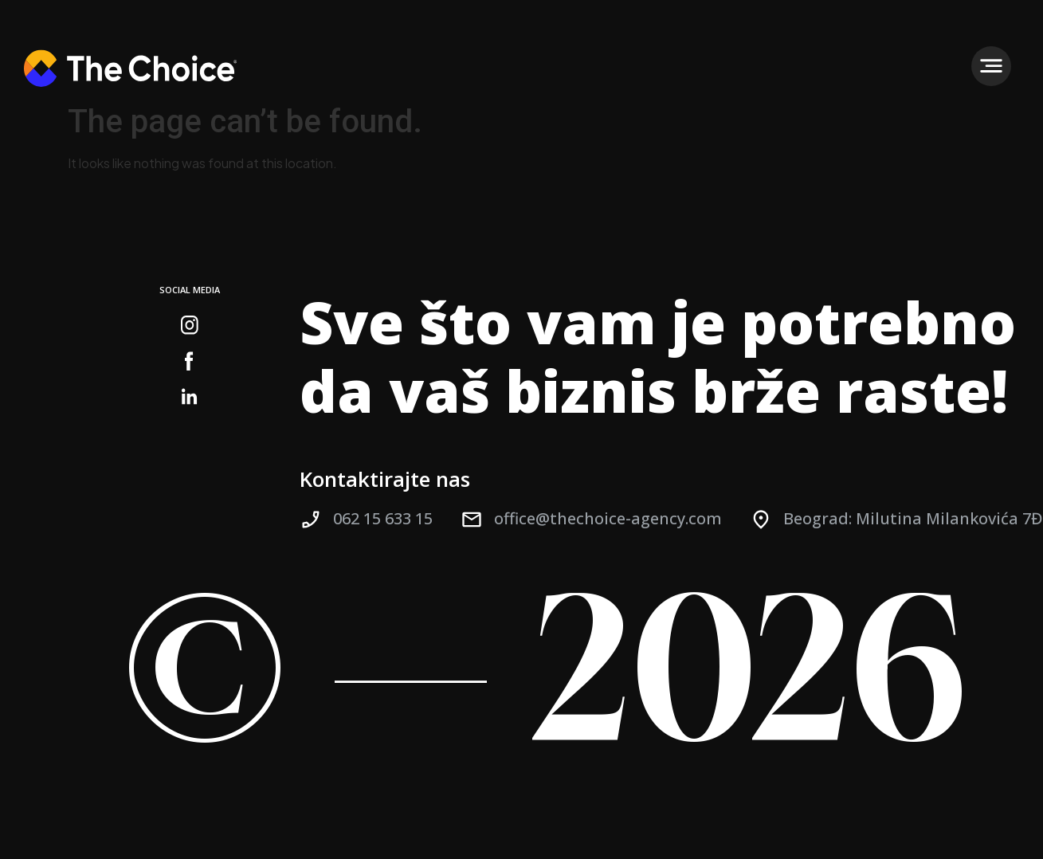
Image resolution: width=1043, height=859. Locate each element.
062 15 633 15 (383, 518)
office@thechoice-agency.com (608, 518)
